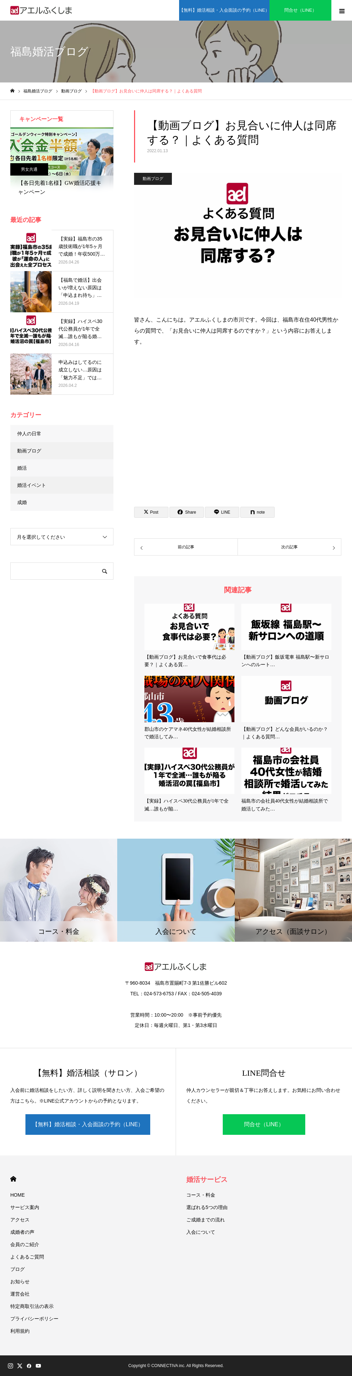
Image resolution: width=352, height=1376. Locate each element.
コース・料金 (200, 1195)
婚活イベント (31, 485)
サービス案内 (24, 1207)
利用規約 (20, 1331)
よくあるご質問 (27, 1257)
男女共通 (29, 169)
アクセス (20, 1219)
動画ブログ (153, 178)
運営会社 (20, 1294)
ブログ (17, 1269)
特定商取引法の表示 (32, 1306)
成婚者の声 (22, 1232)
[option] (61, 163)
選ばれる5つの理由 (207, 1207)
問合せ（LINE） (300, 10)
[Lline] (222, 512)
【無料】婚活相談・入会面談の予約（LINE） (224, 10)
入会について (200, 1232)
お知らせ (20, 1281)
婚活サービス (207, 1179)
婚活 (22, 468)
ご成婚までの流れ (205, 1219)
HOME (13, 1179)
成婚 (22, 502)
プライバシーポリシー (34, 1318)
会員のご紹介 (24, 1244)
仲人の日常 (29, 433)
